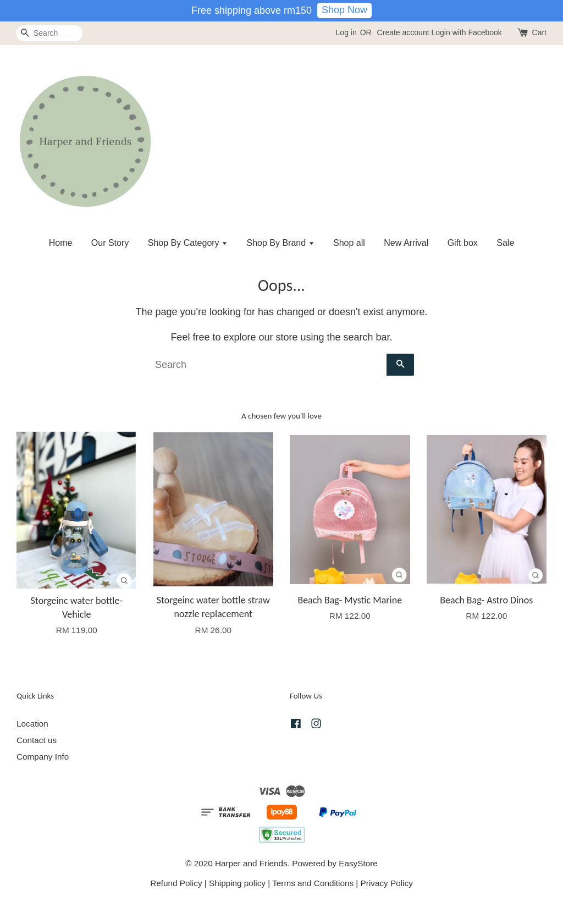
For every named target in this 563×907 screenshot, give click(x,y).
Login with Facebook (466, 32)
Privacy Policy (387, 883)
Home (61, 243)
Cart (539, 32)
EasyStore (358, 863)
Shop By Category (188, 243)
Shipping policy (237, 883)
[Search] (49, 33)
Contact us (36, 740)
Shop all (349, 243)
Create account (403, 32)
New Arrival (406, 243)
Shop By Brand (280, 243)
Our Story (110, 243)
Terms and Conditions (313, 883)
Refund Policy (176, 883)
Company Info (42, 756)
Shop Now (344, 9)
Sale (505, 243)
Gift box (463, 243)
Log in (346, 32)
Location (32, 723)
